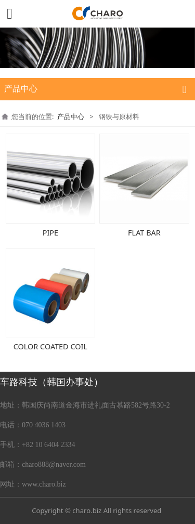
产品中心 (70, 116)
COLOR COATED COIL (50, 346)
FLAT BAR (144, 233)
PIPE (50, 233)
